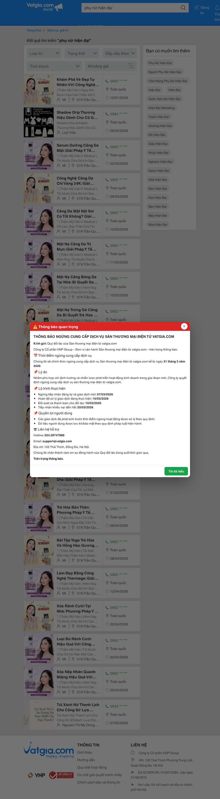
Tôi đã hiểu (176, 471)
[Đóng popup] (184, 326)
